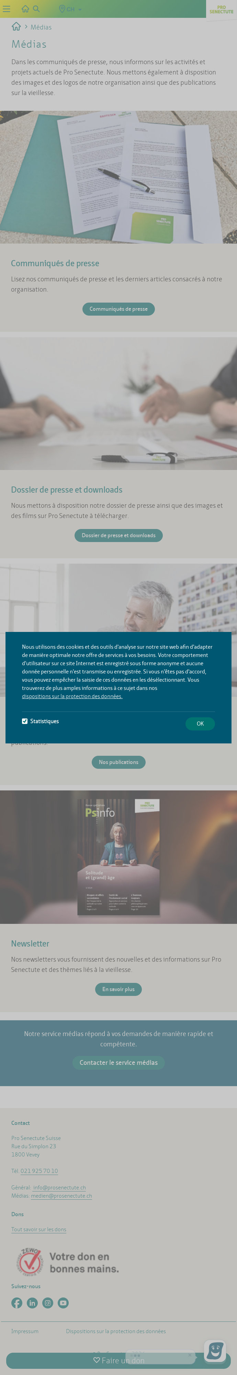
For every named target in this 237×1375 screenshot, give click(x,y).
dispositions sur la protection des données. (72, 696)
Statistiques (40, 721)
